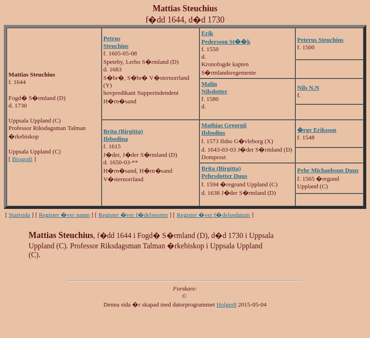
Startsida (20, 214)
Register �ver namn (64, 214)
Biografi (22, 158)
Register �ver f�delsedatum (213, 214)
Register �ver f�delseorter (133, 214)
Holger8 (226, 304)
